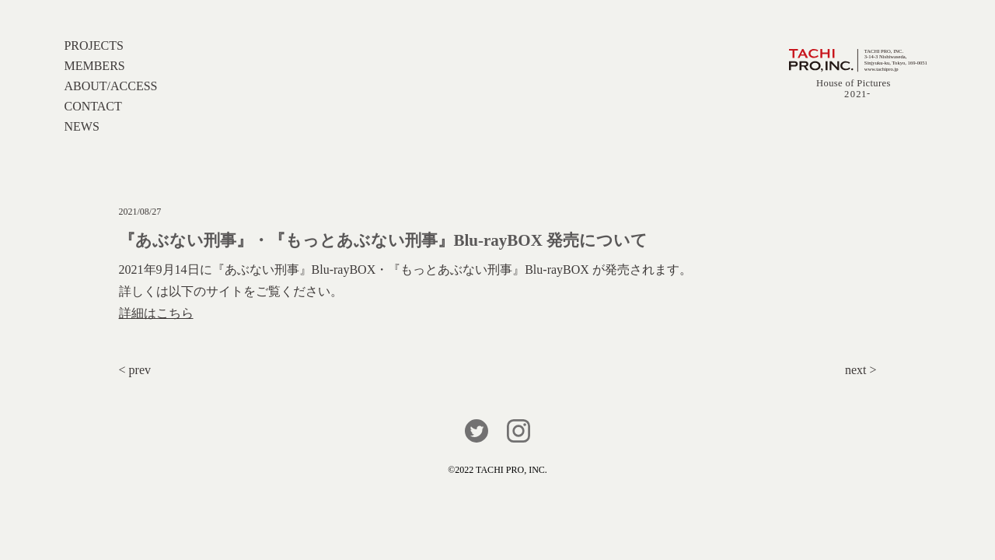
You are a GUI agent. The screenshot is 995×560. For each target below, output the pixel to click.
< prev (135, 369)
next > (861, 369)
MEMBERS (94, 65)
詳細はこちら (156, 313)
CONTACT (92, 106)
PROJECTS (93, 45)
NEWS (81, 126)
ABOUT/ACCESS (110, 86)
